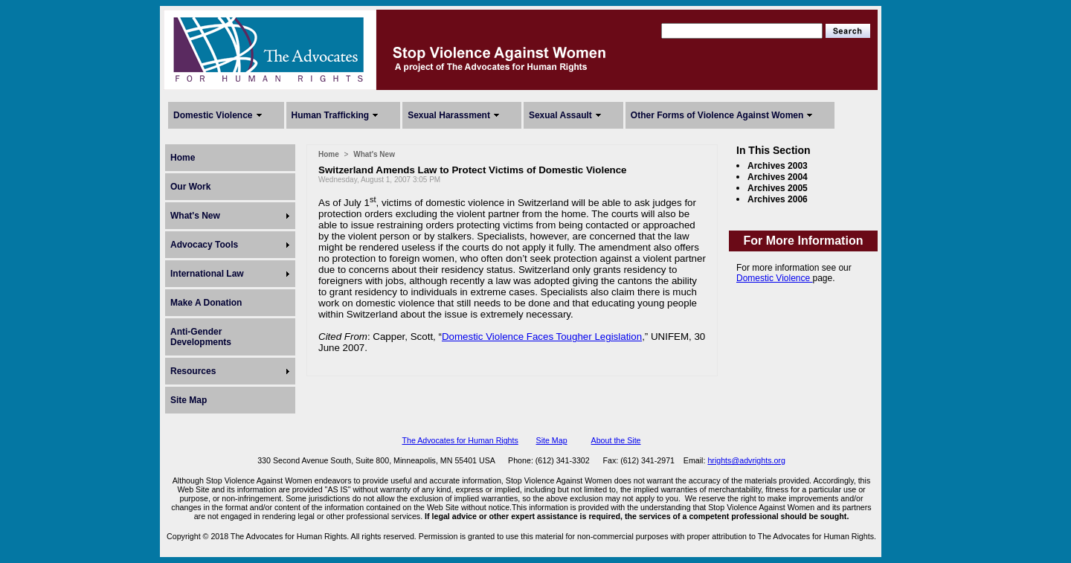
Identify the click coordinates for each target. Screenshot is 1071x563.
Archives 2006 (777, 199)
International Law (207, 273)
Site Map (188, 400)
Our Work (190, 186)
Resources (193, 371)
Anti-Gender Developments (200, 336)
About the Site (616, 440)
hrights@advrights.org (746, 460)
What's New (195, 215)
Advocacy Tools (204, 244)
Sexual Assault (560, 115)
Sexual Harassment (449, 115)
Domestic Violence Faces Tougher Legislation (542, 336)
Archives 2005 (777, 188)
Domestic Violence (213, 115)
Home (182, 157)
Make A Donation (206, 302)
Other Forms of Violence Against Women (717, 115)
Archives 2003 (777, 166)
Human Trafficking (331, 115)
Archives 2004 (777, 177)
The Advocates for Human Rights (460, 440)
